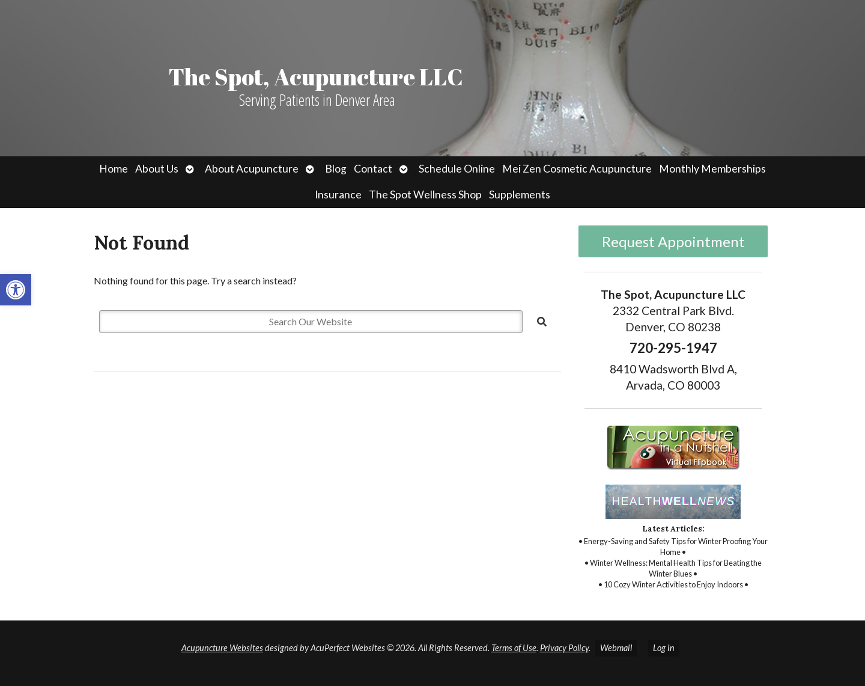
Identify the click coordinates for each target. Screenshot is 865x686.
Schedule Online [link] (457, 168)
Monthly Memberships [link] (712, 168)
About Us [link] (156, 168)
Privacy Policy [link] (564, 648)
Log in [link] (664, 648)
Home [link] (113, 168)
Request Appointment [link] (673, 241)
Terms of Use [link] (513, 648)
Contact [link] (373, 168)
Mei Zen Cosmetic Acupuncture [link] (577, 168)
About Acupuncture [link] (252, 168)
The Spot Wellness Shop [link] (425, 194)
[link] (15, 289)
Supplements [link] (519, 194)
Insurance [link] (338, 194)
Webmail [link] (616, 648)
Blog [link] (336, 168)
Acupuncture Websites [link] (222, 648)
